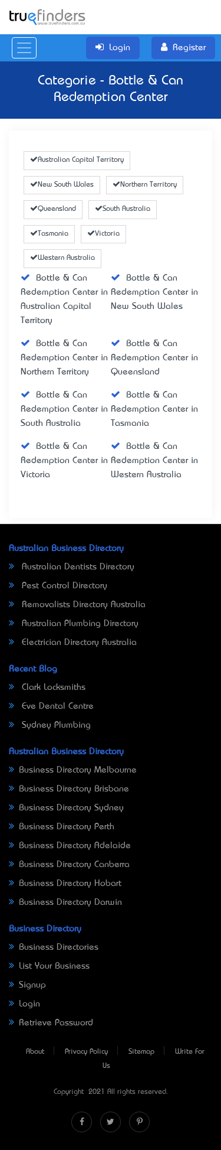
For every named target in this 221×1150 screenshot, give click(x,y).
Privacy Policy (86, 1051)
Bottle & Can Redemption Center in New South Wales (154, 292)
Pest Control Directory (58, 586)
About (35, 1051)
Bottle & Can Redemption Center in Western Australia (154, 460)
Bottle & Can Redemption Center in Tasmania (154, 409)
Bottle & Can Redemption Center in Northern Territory (64, 358)
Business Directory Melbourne (73, 770)
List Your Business (49, 966)
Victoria (103, 233)
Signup (27, 985)
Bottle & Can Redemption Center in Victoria (64, 460)
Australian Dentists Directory (71, 567)
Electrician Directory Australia (73, 642)
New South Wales (62, 184)
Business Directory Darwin (65, 902)
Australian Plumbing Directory (73, 624)
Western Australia (62, 258)
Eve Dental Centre (51, 706)
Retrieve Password (51, 1023)
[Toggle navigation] (24, 47)
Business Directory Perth (61, 827)
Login (24, 1004)
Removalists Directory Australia (77, 605)
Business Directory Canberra (69, 865)
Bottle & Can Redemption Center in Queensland (154, 358)
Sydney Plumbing (50, 725)
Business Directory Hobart (65, 883)
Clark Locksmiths (47, 687)
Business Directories (53, 947)
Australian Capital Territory (77, 160)
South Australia (122, 209)
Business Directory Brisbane (69, 789)
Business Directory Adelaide (70, 846)
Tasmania (49, 233)
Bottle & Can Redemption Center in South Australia (64, 409)
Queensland (53, 209)
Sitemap (141, 1051)
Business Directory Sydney (66, 808)
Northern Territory (145, 184)
